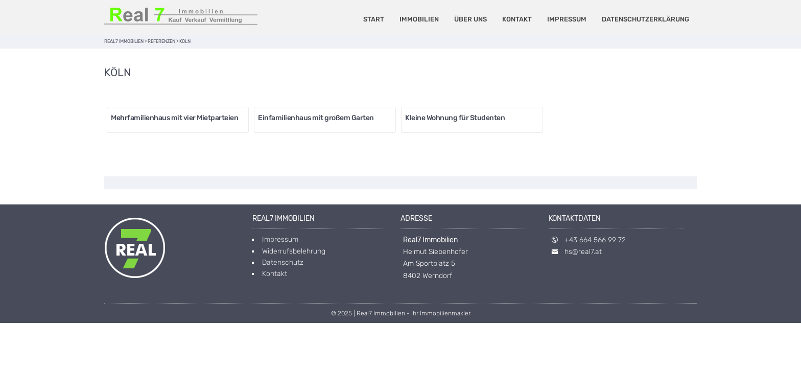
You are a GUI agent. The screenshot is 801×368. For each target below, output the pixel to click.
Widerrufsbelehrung (293, 251)
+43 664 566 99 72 (595, 240)
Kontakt (517, 19)
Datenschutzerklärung (645, 19)
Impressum (566, 19)
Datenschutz (282, 262)
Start (373, 19)
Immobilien (419, 19)
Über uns (470, 19)
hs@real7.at (583, 251)
